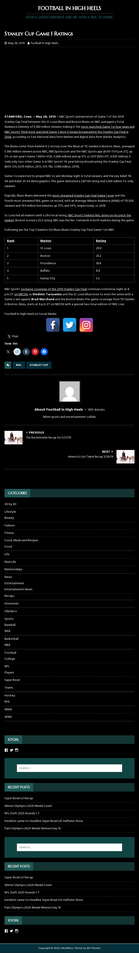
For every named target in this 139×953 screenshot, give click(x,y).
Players (9, 672)
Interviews (11, 603)
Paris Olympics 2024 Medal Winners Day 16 (33, 828)
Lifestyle (10, 512)
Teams (9, 687)
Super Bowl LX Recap (19, 798)
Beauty (9, 518)
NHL (7, 701)
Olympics (11, 611)
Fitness (9, 533)
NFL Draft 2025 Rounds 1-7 (22, 813)
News (8, 577)
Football (10, 652)
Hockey (10, 695)
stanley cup (39, 365)
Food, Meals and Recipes (21, 540)
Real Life (10, 562)
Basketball (11, 639)
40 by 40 (10, 504)
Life (7, 554)
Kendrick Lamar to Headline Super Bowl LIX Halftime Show (44, 821)
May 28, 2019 (16, 43)
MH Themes (94, 948)
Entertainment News (18, 589)
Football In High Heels (44, 43)
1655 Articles (96, 409)
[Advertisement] (69, 82)
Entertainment (14, 583)
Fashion (10, 525)
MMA (8, 709)
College (10, 659)
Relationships (13, 569)
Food (8, 546)
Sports (9, 619)
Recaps (9, 596)
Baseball (10, 625)
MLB (7, 631)
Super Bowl (12, 680)
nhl (19, 365)
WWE (8, 717)
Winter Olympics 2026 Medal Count (28, 806)
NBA (7, 645)
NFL (7, 666)
